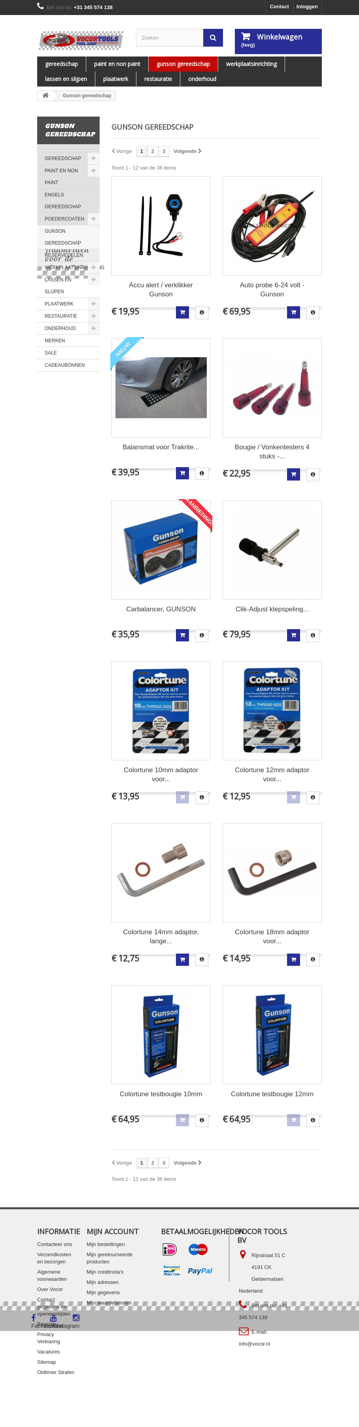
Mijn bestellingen (106, 1244)
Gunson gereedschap (183, 64)
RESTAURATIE (158, 79)
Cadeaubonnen (65, 365)
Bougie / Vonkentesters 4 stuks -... (272, 451)
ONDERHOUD (202, 79)
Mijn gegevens (103, 1292)
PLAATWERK (115, 79)
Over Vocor (50, 1289)
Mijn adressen (103, 1282)
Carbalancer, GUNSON (161, 609)
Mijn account (113, 1231)
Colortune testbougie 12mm (272, 1094)
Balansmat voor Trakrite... (161, 447)
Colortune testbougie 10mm (161, 1094)
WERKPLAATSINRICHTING (251, 64)
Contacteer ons (54, 1244)
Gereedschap (61, 64)
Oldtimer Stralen (55, 1372)
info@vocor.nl (254, 1344)
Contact (279, 6)
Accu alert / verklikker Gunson (161, 289)
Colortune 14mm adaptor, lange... (161, 936)
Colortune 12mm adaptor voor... (272, 774)
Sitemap (46, 1362)
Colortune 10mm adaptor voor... (161, 774)
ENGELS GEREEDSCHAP (63, 200)
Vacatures (48, 1352)
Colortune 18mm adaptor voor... (272, 936)
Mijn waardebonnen (109, 1303)
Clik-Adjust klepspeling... (272, 609)
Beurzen (46, 1324)
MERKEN (55, 340)
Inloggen (307, 6)
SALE (51, 353)
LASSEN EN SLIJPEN (66, 79)
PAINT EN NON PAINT (117, 64)
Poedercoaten (64, 219)
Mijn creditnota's (105, 1272)
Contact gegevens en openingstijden (53, 1307)
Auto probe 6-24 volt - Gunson (272, 289)
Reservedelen (64, 255)
